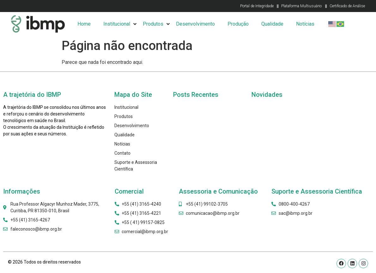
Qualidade (272, 24)
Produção (238, 24)
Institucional (116, 24)
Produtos (153, 24)
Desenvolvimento (195, 24)
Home (84, 24)
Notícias (305, 24)
